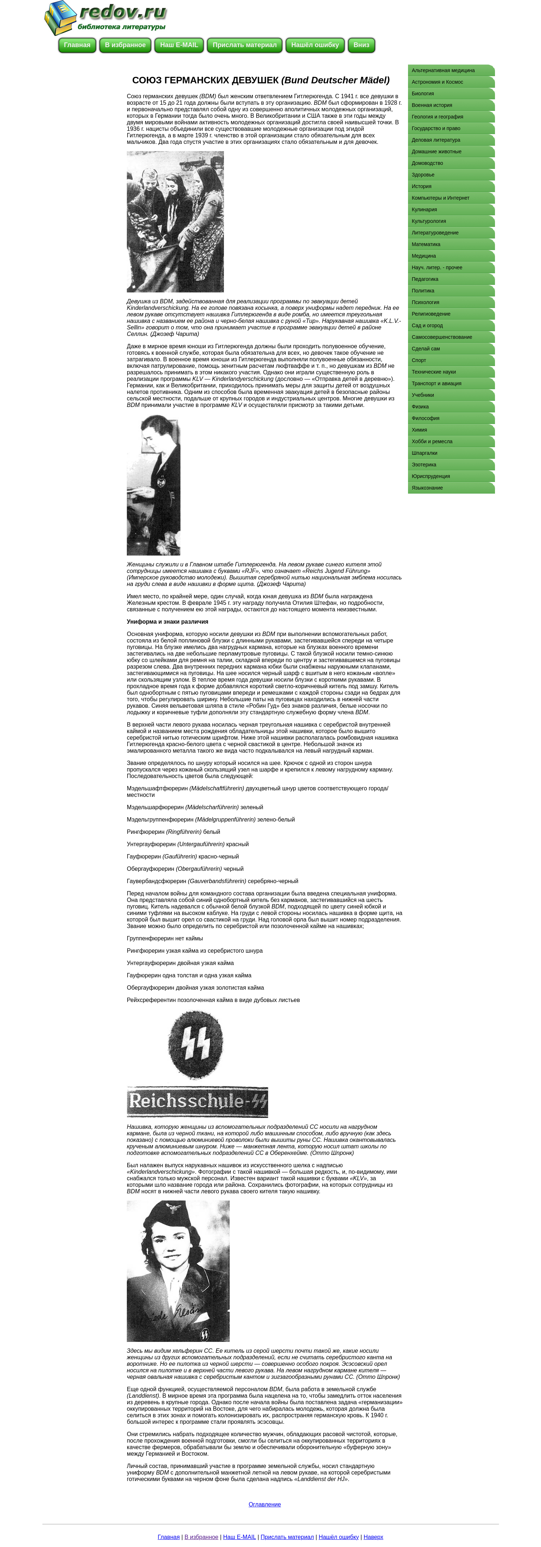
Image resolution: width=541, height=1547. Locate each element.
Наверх (373, 1537)
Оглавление (265, 1504)
